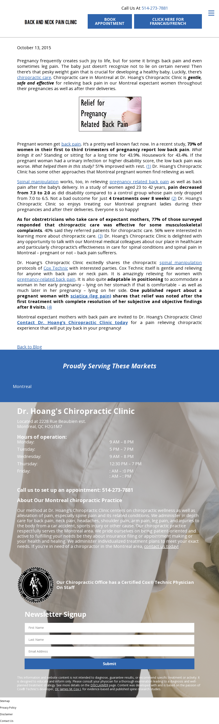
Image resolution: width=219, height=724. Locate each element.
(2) (174, 198)
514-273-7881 (155, 8)
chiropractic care (34, 77)
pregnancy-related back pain (46, 279)
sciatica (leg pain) (91, 296)
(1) (148, 166)
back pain (71, 144)
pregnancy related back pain (139, 181)
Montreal (22, 386)
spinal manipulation (181, 262)
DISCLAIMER (99, 685)
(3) (100, 236)
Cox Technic (56, 268)
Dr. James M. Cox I (68, 689)
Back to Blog (29, 347)
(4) (49, 307)
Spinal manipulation (38, 181)
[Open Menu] (211, 13)
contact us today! (161, 546)
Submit (109, 663)
